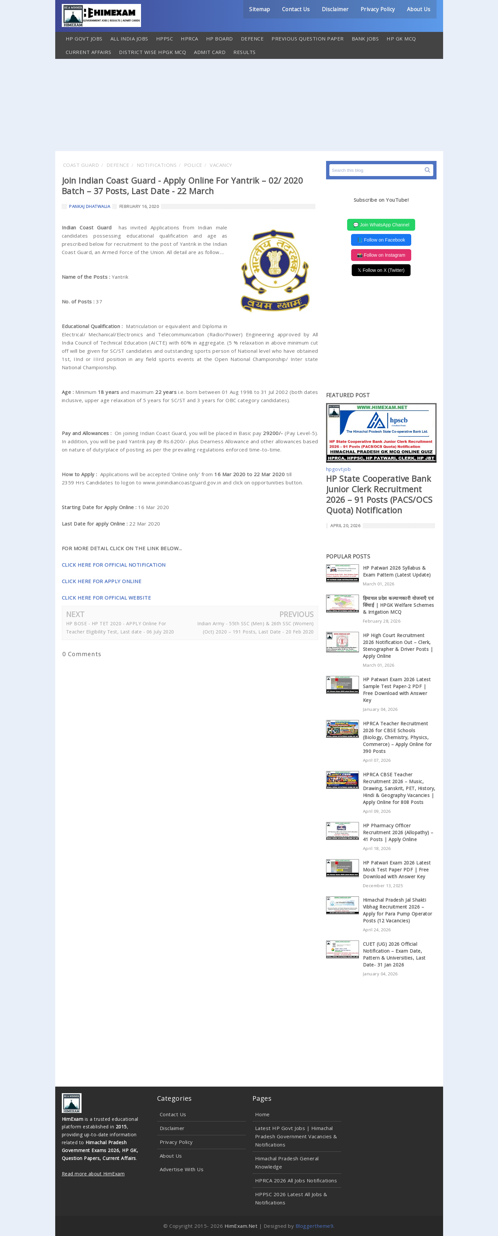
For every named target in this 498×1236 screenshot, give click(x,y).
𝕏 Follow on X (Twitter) (381, 270)
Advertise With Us (182, 1169)
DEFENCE (252, 38)
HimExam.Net (241, 1226)
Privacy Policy (376, 9)
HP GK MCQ (401, 38)
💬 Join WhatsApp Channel (381, 224)
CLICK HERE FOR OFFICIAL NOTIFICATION (114, 564)
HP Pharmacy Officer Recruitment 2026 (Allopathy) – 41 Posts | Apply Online (398, 832)
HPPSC (164, 38)
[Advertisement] (249, 105)
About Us (418, 9)
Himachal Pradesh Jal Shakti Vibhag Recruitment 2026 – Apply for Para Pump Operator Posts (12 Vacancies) (397, 910)
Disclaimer (333, 9)
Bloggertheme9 (315, 1226)
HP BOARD (219, 38)
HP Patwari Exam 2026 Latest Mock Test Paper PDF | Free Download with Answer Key (397, 870)
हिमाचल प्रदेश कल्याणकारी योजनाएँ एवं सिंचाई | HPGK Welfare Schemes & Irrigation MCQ (398, 605)
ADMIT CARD (209, 52)
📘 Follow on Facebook (381, 240)
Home (262, 1114)
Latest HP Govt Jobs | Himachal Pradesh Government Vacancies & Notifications (296, 1136)
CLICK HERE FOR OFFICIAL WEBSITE (106, 597)
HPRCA (189, 38)
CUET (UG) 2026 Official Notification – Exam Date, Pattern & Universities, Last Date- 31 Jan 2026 (394, 954)
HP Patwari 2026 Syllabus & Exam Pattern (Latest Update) (397, 571)
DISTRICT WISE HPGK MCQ (152, 52)
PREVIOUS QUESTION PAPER (308, 38)
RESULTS (244, 52)
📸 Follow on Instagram (381, 255)
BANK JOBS (365, 38)
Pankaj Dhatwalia (89, 206)
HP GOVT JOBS (84, 38)
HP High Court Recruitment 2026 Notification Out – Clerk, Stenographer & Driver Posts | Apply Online (398, 645)
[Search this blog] (381, 170)
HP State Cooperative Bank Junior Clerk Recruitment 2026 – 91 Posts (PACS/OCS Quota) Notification (379, 494)
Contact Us (294, 9)
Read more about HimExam (93, 1174)
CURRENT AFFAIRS (88, 52)
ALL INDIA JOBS (129, 38)
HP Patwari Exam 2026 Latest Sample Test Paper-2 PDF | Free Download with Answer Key (397, 689)
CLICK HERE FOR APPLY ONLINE (102, 581)
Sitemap (257, 9)
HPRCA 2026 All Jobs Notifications (296, 1180)
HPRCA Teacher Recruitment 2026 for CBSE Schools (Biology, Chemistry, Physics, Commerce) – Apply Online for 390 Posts (397, 737)
